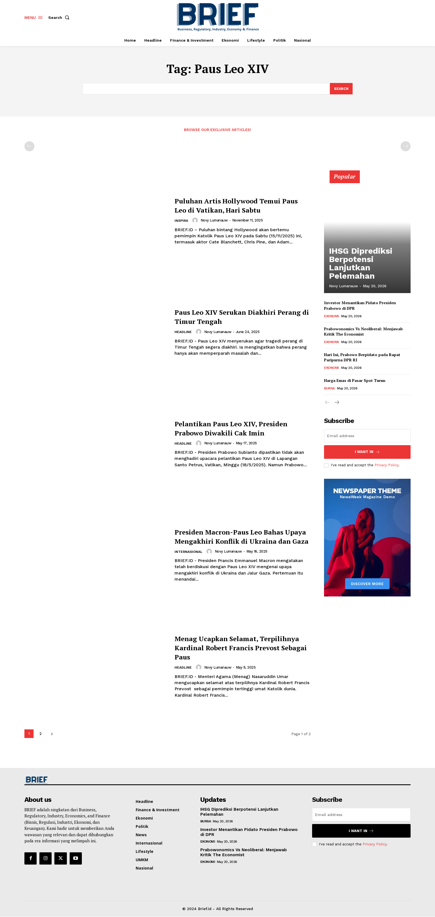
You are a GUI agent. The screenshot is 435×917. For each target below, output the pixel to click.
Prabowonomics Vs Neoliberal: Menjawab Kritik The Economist (363, 331)
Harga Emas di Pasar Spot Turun (354, 380)
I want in (367, 452)
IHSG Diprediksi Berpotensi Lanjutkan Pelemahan (365, 275)
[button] (60, 17)
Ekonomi (331, 316)
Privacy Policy (386, 465)
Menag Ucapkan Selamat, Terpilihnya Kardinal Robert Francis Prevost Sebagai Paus (232, 647)
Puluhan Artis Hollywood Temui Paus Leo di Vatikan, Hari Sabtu (239, 205)
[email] (367, 436)
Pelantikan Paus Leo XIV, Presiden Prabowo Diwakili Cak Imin (237, 428)
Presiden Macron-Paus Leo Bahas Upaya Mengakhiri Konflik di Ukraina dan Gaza (241, 536)
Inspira (181, 221)
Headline (183, 332)
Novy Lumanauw (215, 220)
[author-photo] (197, 220)
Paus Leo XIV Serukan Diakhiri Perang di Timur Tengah (236, 316)
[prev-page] (29, 147)
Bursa (329, 389)
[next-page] (51, 734)
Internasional (189, 557)
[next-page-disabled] (406, 147)
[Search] (341, 89)
